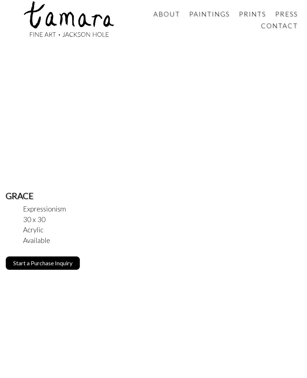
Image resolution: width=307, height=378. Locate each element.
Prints (252, 14)
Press (286, 14)
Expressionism (44, 209)
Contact (279, 26)
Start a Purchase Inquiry (42, 262)
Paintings (209, 14)
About (166, 14)
